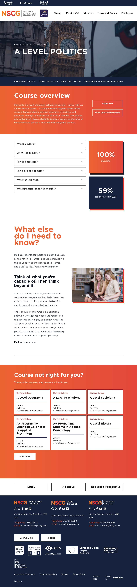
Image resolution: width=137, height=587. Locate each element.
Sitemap (65, 574)
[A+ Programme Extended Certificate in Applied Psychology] (32, 432)
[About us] (68, 487)
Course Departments (38, 45)
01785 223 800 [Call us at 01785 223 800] (107, 523)
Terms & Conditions (48, 574)
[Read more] (19, 550)
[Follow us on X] (19, 509)
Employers (127, 13)
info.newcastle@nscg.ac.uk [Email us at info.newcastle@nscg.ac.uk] (34, 526)
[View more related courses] (25, 456)
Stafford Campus (44, 3)
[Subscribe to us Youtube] (26, 509)
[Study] (31, 487)
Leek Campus (26, 3)
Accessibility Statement (24, 574)
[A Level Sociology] (105, 401)
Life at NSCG (72, 13)
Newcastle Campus (8, 3)
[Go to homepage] (25, 13)
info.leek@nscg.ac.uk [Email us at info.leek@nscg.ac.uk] (68, 524)
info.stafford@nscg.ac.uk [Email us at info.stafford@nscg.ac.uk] (107, 526)
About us (88, 13)
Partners (18, 581)
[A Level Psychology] (68, 401)
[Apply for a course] (107, 103)
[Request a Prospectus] (106, 487)
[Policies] (51, 537)
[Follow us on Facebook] (22, 509)
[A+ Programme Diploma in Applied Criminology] (68, 432)
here (33, 342)
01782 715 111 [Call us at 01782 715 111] (32, 523)
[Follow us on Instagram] (15, 509)
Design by (114, 578)
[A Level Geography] (32, 401)
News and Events (107, 13)
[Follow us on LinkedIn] (30, 509)
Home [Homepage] (17, 45)
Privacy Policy (79, 574)
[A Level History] (105, 432)
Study (57, 13)
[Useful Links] (26, 537)
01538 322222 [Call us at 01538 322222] (70, 521)
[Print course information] (107, 112)
